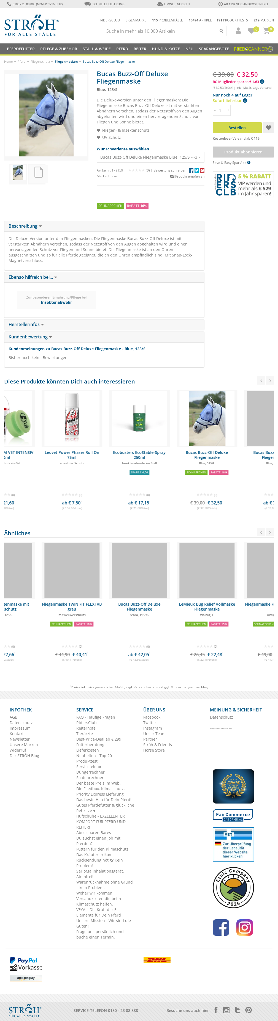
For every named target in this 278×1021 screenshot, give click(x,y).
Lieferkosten (87, 750)
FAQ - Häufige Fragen (95, 717)
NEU (189, 48)
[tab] (104, 226)
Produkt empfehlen (187, 176)
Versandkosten (145, 687)
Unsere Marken (24, 744)
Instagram (152, 728)
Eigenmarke (136, 20)
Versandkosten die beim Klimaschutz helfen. (98, 901)
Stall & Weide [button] (97, 48)
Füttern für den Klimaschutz (102, 849)
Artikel (200, 20)
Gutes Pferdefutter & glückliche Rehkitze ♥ (105, 807)
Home (8, 61)
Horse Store (154, 750)
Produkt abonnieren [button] (243, 151)
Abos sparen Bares (93, 832)
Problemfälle (167, 20)
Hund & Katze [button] (166, 48)
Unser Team (154, 733)
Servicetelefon (89, 766)
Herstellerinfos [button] (26, 324)
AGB (13, 717)
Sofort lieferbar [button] (230, 100)
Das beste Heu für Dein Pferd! (103, 799)
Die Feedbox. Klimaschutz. (100, 788)
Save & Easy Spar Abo (231, 162)
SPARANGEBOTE (214, 48)
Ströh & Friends (157, 744)
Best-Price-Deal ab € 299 (98, 739)
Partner (150, 739)
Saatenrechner (90, 777)
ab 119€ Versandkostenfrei (243, 4)
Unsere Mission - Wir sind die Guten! (103, 923)
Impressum (20, 728)
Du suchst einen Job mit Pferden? (98, 840)
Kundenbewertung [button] (30, 337)
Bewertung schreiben (169, 170)
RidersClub (86, 722)
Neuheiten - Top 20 (94, 755)
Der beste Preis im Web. (98, 783)
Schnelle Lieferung (104, 4)
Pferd (22, 61)
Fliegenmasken (66, 61)
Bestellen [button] (237, 127)
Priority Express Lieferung (100, 794)
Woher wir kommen (94, 893)
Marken (264, 20)
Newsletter (20, 739)
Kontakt (17, 733)
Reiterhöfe (86, 728)
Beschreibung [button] (25, 226)
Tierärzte (84, 733)
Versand (266, 87)
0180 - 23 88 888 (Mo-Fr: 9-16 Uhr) (35, 4)
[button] (236, 31)
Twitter (149, 722)
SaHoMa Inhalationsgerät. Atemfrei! (100, 873)
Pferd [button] (122, 48)
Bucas (113, 176)
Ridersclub (110, 20)
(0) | (140, 170)
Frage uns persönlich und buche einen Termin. (100, 934)
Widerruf (18, 750)
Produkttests (232, 20)
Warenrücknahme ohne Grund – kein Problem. (104, 884)
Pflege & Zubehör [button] (58, 48)
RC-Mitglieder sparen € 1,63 (238, 81)
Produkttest (87, 761)
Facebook (151, 717)
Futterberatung (90, 744)
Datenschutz (21, 722)
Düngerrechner (90, 772)
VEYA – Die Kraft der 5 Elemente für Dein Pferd (98, 912)
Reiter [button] (140, 48)
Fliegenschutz (40, 61)
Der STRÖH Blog (24, 755)
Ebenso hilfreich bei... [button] (33, 277)
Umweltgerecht (173, 4)
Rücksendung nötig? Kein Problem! (99, 862)
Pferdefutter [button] (21, 48)
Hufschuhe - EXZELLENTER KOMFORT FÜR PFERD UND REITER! (101, 821)
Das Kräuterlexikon (93, 854)
